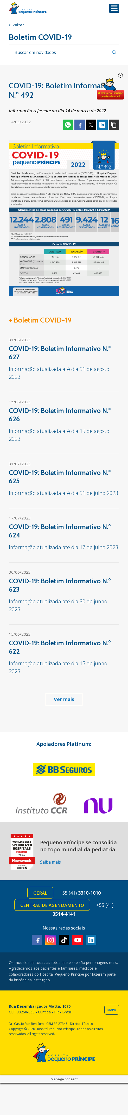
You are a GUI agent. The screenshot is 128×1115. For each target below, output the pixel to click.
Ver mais (64, 699)
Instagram (50, 940)
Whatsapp (68, 125)
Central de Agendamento (52, 905)
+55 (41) (80, 893)
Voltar (18, 24)
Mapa (111, 1010)
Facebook (79, 125)
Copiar (114, 125)
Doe (110, 89)
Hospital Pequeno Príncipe (28, 8)
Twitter (91, 125)
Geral (40, 893)
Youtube (77, 940)
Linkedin (102, 125)
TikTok (64, 940)
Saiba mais (50, 862)
